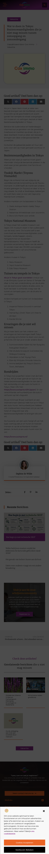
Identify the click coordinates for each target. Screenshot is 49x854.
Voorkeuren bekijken (24, 850)
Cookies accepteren (24, 843)
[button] (43, 811)
